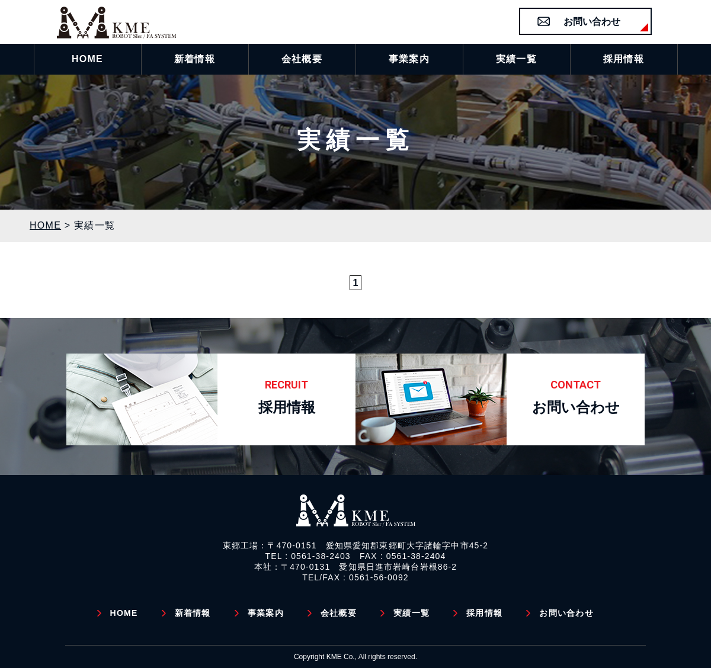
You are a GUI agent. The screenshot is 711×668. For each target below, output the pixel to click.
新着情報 (193, 613)
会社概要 (339, 613)
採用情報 (484, 613)
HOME (124, 613)
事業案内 (266, 613)
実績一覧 (411, 613)
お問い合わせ (591, 22)
